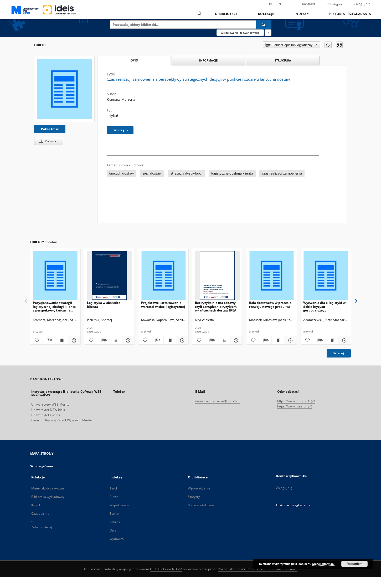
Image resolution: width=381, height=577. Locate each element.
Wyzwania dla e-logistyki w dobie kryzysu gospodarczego (324, 306)
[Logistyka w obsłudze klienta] (109, 275)
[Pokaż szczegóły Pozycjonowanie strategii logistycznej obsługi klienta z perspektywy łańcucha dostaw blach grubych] (73, 340)
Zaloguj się (362, 4)
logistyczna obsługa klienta (232, 173)
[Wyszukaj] (263, 24)
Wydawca (117, 539)
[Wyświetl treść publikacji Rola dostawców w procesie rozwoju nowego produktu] (278, 340)
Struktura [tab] (283, 60)
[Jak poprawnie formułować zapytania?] (268, 32)
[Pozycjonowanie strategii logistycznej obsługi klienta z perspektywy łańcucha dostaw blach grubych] (55, 275)
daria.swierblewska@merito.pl (217, 401)
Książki (36, 505)
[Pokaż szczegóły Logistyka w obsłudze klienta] (127, 340)
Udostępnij (334, 4)
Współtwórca (119, 505)
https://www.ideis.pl (294, 406)
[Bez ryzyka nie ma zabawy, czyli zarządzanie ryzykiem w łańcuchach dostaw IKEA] (217, 275)
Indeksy (302, 14)
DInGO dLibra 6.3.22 (166, 569)
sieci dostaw (152, 173)
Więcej (338, 353)
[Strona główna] (199, 13)
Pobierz (47, 141)
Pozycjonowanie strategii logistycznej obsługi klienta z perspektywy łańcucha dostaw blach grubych (54, 306)
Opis (113, 530)
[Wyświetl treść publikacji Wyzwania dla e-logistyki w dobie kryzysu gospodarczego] (332, 340)
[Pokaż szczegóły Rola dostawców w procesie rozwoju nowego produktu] (290, 340)
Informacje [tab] (208, 60)
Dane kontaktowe (201, 505)
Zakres (115, 522)
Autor (114, 496)
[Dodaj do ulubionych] (328, 45)
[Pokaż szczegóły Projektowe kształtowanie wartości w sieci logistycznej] (182, 340)
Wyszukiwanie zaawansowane (240, 32)
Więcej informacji (323, 563)
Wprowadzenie (199, 488)
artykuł (112, 116)
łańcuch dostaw (121, 173)
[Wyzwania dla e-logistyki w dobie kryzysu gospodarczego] (325, 275)
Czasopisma (40, 513)
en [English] (278, 4)
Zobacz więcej (41, 527)
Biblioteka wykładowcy (48, 496)
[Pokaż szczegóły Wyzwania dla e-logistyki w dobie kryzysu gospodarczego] (344, 340)
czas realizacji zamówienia (282, 173)
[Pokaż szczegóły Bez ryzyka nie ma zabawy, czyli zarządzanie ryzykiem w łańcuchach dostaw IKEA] (235, 340)
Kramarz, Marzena (121, 99)
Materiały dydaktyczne (48, 488)
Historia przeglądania (350, 14)
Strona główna (41, 466)
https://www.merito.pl (296, 401)
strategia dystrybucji (186, 173)
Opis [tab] (134, 60)
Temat (114, 513)
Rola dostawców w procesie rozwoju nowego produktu (270, 304)
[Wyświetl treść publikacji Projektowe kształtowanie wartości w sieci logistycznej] (170, 340)
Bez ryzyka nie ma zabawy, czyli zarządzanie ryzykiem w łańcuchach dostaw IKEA (216, 306)
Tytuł (113, 488)
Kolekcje (266, 14)
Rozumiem (355, 564)
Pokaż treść (50, 129)
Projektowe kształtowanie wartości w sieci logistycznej (163, 304)
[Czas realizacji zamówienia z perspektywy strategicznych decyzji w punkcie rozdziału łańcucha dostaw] (64, 89)
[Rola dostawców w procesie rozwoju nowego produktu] (271, 275)
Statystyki (195, 496)
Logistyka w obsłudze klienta (103, 304)
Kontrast (308, 4)
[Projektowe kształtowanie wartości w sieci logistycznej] (163, 275)
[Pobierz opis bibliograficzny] (49, 340)
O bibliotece (226, 14)
